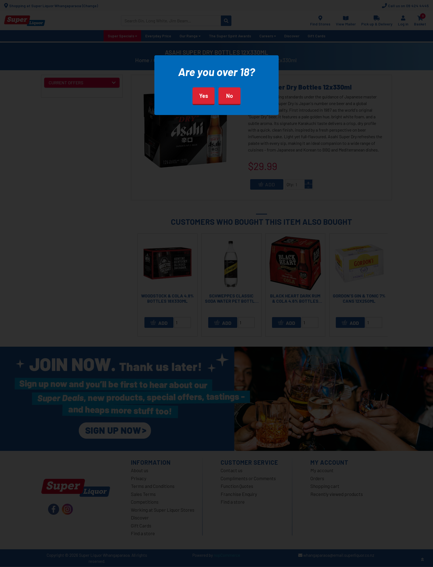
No (229, 95)
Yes (203, 95)
